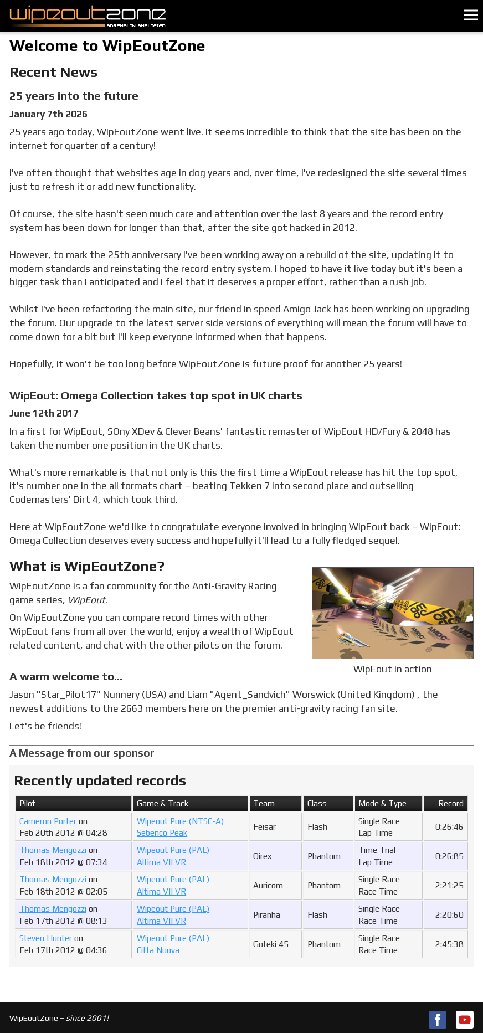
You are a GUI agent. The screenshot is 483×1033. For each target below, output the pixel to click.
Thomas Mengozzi (52, 850)
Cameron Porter (47, 821)
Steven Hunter (45, 938)
